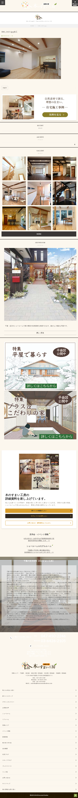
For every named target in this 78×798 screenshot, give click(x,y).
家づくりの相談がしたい (39, 511)
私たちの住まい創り (8, 690)
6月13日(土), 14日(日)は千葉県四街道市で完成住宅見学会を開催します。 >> (39, 540)
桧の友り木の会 (7, 743)
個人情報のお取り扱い (8, 789)
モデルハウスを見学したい (39, 516)
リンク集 (5, 772)
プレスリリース (7, 766)
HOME (32, 25)
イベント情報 (6, 731)
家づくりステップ (7, 696)
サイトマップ (6, 783)
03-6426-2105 (42, 680)
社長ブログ (5, 754)
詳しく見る (40, 333)
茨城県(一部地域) (61, 673)
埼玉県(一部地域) (49, 673)
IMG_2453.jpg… (43, 25)
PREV (5, 88)
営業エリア (15, 673)
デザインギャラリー (8, 702)
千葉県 (22, 673)
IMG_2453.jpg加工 (9, 32)
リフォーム (5, 719)
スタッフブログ (7, 760)
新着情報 (5, 737)
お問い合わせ (6, 778)
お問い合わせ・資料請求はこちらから (39, 523)
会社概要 (5, 748)
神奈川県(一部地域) (37, 673)
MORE (39, 234)
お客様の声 (5, 708)
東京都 (28, 673)
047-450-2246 (40, 678)
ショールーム (6, 713)
